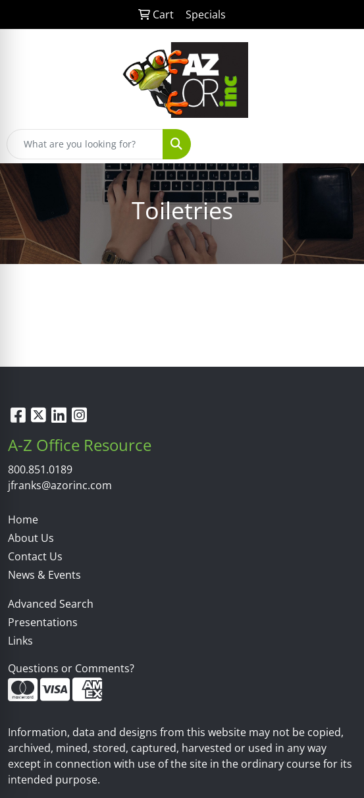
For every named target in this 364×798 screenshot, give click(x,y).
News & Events (44, 575)
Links (20, 640)
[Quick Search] (85, 144)
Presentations (43, 622)
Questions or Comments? (71, 668)
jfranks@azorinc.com (60, 485)
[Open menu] (338, 144)
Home (23, 519)
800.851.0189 (40, 469)
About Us (31, 538)
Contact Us (35, 556)
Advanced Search (50, 604)
